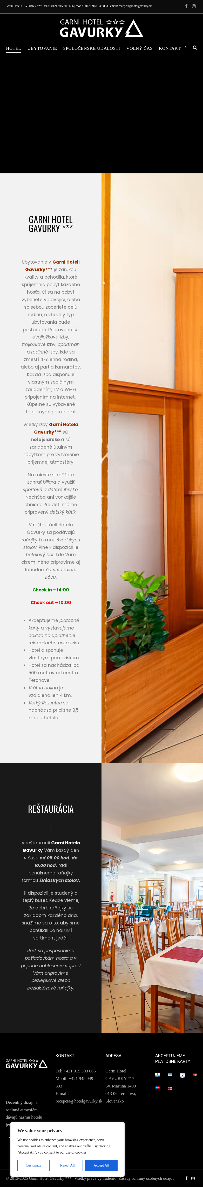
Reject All (67, 1165)
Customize (33, 1165)
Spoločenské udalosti (91, 48)
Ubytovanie (42, 48)
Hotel (13, 48)
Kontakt (170, 48)
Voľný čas (139, 48)
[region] (67, 1149)
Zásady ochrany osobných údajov (146, 1178)
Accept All (101, 1165)
